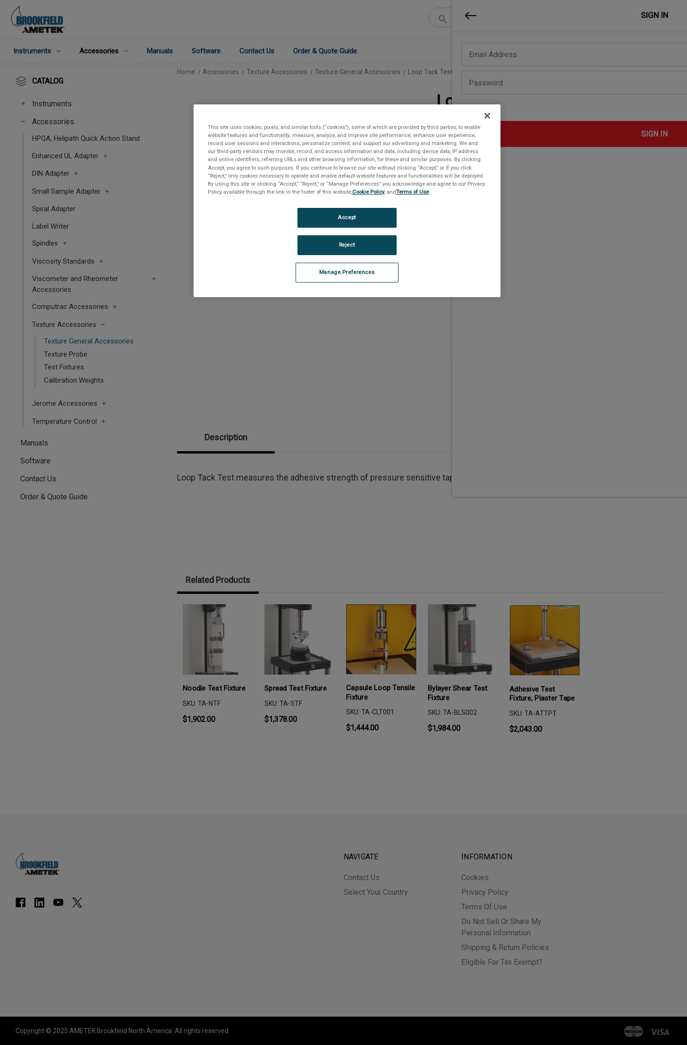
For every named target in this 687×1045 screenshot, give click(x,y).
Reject (347, 244)
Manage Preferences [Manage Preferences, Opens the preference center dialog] (346, 272)
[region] (347, 200)
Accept (347, 217)
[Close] (487, 115)
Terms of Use (412, 191)
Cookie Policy (368, 191)
